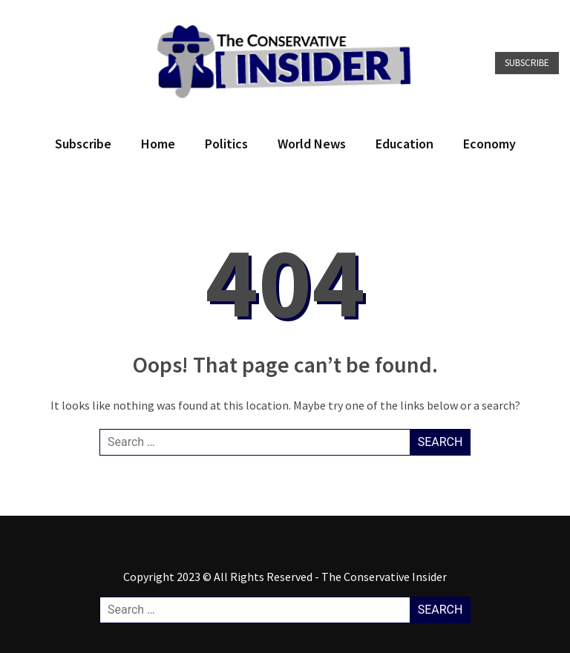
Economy (489, 143)
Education (404, 143)
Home (158, 143)
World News (312, 143)
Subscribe (527, 62)
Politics (226, 143)
